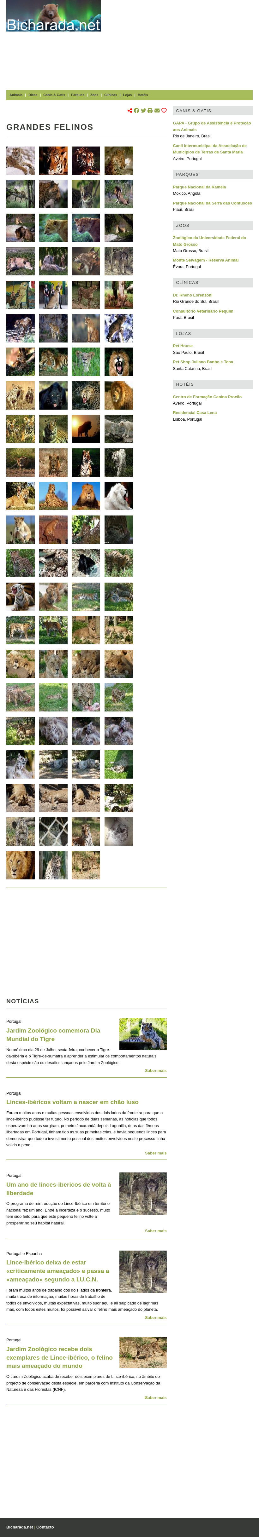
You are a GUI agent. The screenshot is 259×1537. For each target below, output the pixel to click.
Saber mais (155, 1070)
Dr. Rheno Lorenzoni (193, 295)
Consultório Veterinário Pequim (203, 311)
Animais (15, 95)
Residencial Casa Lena (195, 412)
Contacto (45, 1527)
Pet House (183, 345)
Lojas (127, 95)
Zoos (94, 95)
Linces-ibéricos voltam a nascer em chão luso (72, 1102)
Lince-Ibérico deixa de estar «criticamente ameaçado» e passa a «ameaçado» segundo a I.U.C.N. (57, 1271)
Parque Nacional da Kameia (199, 187)
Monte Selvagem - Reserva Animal (206, 260)
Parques (77, 95)
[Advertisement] (183, 44)
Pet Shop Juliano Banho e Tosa (203, 362)
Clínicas (110, 95)
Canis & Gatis (54, 95)
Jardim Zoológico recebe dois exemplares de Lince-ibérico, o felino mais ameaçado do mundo (59, 1357)
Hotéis (143, 95)
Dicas (32, 95)
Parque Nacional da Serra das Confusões (212, 203)
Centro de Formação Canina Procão (207, 396)
